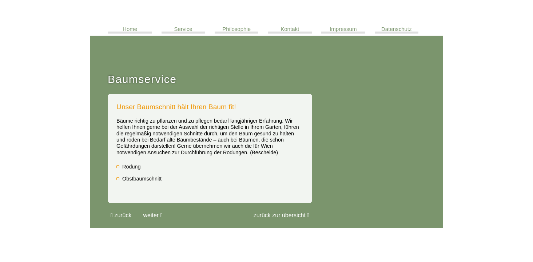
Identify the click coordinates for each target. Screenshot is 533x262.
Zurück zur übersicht (281, 215)
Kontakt (290, 29)
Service (183, 29)
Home (130, 29)
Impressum (343, 29)
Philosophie (236, 29)
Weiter (153, 215)
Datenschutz (396, 29)
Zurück (121, 215)
